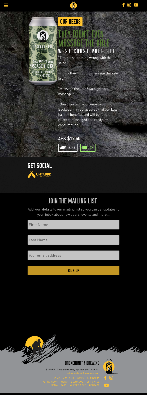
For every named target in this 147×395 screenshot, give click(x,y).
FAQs (63, 385)
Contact (94, 385)
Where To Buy (78, 385)
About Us (68, 378)
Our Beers (70, 21)
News (80, 378)
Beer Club (77, 381)
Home (56, 378)
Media (54, 385)
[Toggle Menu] (6, 5)
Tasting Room (50, 381)
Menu (64, 381)
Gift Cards (93, 381)
